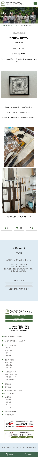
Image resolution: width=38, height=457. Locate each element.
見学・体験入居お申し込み (19, 289)
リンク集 (8, 407)
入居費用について (11, 372)
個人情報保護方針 (11, 411)
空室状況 (8, 384)
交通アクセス (9, 367)
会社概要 (8, 397)
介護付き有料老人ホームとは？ (15, 341)
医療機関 (8, 355)
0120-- (20, 327)
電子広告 (8, 404)
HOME (3, 26)
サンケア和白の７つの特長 (13, 337)
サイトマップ (9, 415)
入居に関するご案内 (11, 374)
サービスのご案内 (11, 345)
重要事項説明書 (10, 379)
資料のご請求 (19, 280)
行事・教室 (9, 350)
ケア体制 (8, 353)
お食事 (8, 348)
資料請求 (8, 387)
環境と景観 (9, 362)
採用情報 (8, 402)
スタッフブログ (12, 26)
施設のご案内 (9, 360)
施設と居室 (9, 365)
